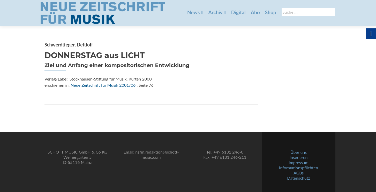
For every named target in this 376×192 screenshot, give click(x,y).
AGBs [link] (299, 172)
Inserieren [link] (299, 157)
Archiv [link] (215, 12)
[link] (103, 12)
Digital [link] (238, 12)
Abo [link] (255, 12)
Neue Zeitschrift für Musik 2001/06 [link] (103, 85)
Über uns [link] (298, 152)
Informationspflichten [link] (298, 167)
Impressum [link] (298, 162)
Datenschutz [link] (298, 177)
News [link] (193, 12)
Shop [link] (270, 12)
